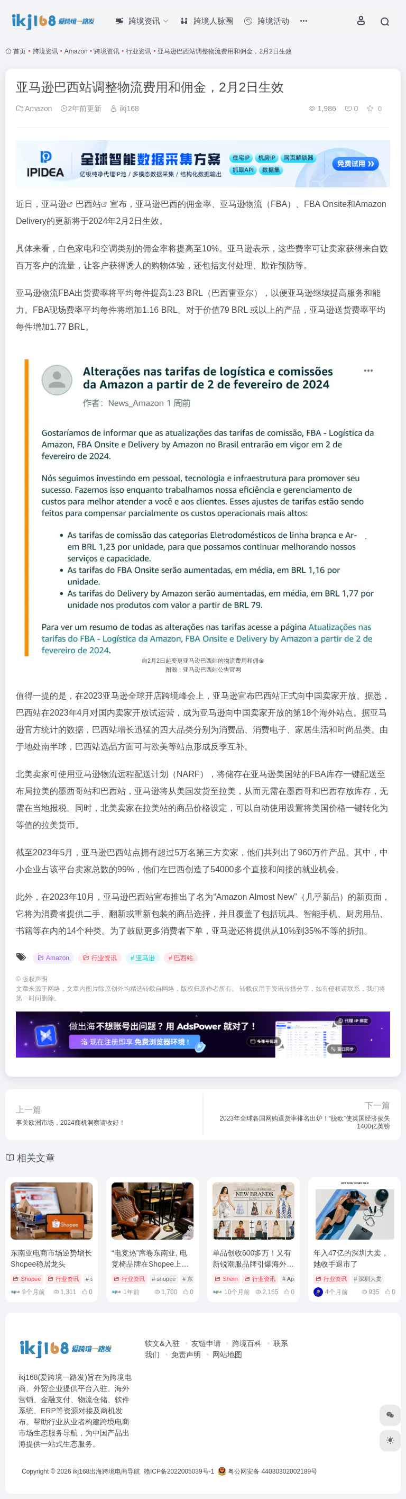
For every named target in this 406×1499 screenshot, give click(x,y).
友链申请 (206, 1343)
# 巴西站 (181, 958)
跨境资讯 (45, 51)
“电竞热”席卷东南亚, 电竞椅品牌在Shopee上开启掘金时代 (150, 1264)
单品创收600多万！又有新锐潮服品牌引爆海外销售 (253, 1264)
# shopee (164, 1279)
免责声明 (186, 1354)
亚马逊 (54, 204)
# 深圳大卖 (368, 1279)
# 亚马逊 (143, 958)
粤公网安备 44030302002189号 (267, 1471)
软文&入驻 (162, 1343)
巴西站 (88, 204)
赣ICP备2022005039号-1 (178, 1471)
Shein (226, 1279)
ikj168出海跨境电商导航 (106, 1471)
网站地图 (227, 1354)
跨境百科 (247, 1343)
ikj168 (124, 108)
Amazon (76, 51)
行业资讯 (138, 51)
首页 (19, 51)
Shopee (27, 1279)
